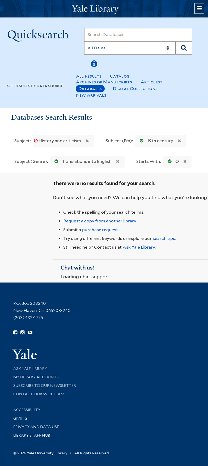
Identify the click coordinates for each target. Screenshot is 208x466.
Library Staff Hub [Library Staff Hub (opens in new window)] (31, 435)
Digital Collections (135, 88)
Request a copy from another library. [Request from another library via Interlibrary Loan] (100, 220)
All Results (88, 76)
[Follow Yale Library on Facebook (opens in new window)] (15, 332)
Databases (90, 88)
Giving (20, 418)
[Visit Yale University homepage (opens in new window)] (25, 352)
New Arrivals (91, 95)
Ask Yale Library (139, 247)
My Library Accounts (36, 377)
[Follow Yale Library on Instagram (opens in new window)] (22, 332)
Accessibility (26, 410)
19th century (155, 140)
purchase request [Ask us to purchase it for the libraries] (100, 229)
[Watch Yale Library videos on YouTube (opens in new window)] (30, 332)
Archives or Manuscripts (104, 81)
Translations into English (81, 161)
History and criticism (58, 140)
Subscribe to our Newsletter (44, 385)
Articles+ (152, 81)
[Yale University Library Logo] (104, 9)
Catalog (119, 76)
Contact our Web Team (38, 394)
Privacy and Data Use (36, 427)
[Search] (138, 34)
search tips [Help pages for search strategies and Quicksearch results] (164, 238)
